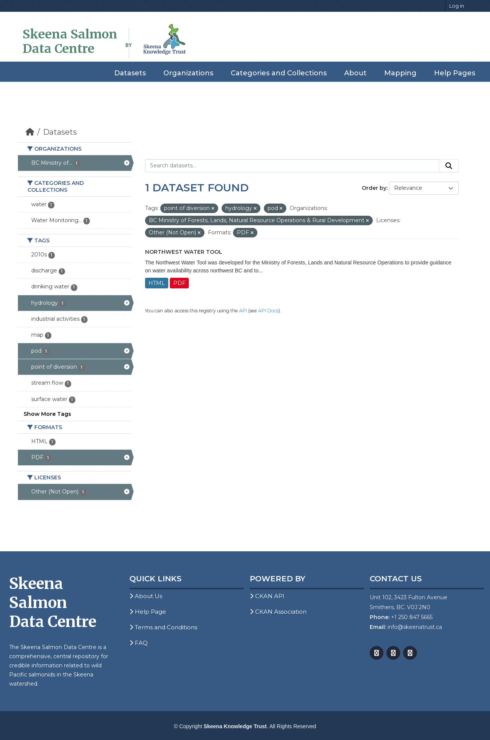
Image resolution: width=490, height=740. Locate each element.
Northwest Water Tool (183, 251)
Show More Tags (47, 414)
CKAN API (267, 596)
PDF (179, 283)
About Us (145, 596)
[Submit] (449, 166)
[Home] (30, 132)
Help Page (147, 611)
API (243, 311)
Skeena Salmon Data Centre (69, 41)
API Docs (268, 311)
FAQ (138, 642)
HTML (156, 283)
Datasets (130, 73)
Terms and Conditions (163, 627)
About (355, 73)
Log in (456, 6)
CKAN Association (278, 611)
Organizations (188, 73)
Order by (374, 188)
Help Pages (454, 73)
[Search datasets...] (292, 166)
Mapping (400, 73)
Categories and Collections (279, 73)
